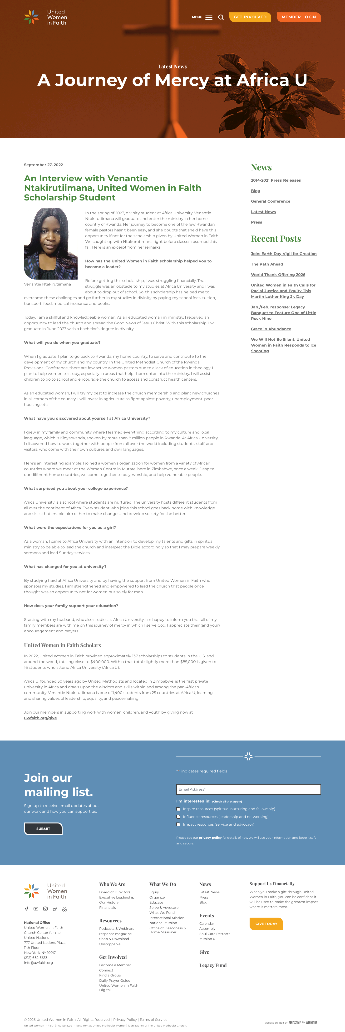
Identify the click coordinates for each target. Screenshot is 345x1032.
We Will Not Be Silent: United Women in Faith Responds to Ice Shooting (283, 345)
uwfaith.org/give (40, 718)
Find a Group (110, 975)
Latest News (263, 211)
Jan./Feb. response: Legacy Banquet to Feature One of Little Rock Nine (283, 313)
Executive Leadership (116, 897)
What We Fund (162, 912)
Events (206, 915)
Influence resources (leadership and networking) (226, 816)
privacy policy (210, 837)
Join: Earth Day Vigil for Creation (284, 253)
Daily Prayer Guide (114, 980)
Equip (154, 892)
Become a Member (115, 965)
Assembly (207, 928)
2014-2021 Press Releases (276, 180)
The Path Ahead (267, 264)
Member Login (299, 17)
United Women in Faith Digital (118, 987)
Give (204, 952)
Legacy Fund (213, 965)
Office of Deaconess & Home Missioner (167, 930)
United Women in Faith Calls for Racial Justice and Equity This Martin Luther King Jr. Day (283, 291)
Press (256, 222)
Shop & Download (114, 939)
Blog (255, 191)
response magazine (115, 934)
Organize (157, 897)
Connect (106, 970)
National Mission (163, 923)
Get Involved (250, 17)
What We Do (162, 884)
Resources (110, 920)
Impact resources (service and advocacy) (218, 824)
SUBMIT (43, 829)
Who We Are (112, 884)
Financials (107, 907)
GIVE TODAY (266, 924)
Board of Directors (114, 892)
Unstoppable (109, 944)
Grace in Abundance (271, 329)
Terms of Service (153, 1019)
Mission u (207, 939)
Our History (109, 902)
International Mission (166, 918)
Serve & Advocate (163, 907)
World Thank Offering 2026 (278, 274)
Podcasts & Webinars (116, 928)
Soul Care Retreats (214, 934)
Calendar (206, 923)
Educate (156, 902)
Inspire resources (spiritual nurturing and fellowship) (229, 809)
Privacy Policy (125, 1019)
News (205, 884)
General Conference (270, 201)
